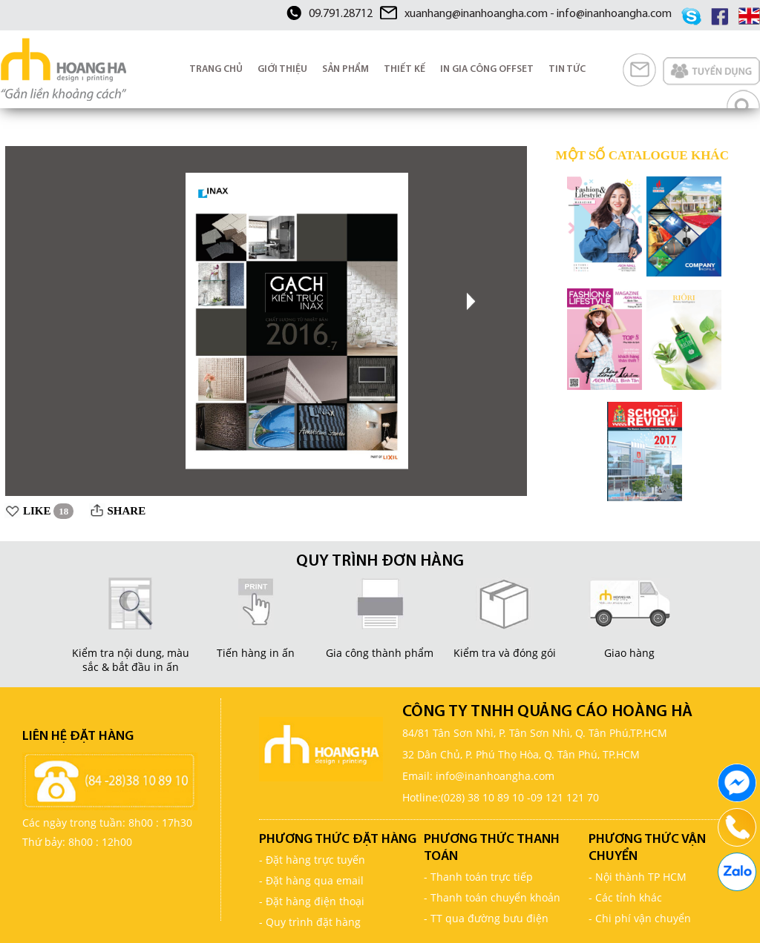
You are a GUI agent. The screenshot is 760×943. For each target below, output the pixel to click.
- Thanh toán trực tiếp (478, 877)
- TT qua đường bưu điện (486, 918)
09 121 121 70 (565, 797)
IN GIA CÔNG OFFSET (487, 69)
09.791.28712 (341, 14)
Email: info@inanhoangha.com (478, 776)
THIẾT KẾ (404, 69)
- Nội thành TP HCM (638, 877)
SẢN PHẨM (345, 69)
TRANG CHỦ (216, 69)
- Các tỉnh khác (625, 897)
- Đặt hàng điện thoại (311, 901)
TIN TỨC (567, 69)
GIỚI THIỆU (282, 69)
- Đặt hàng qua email (311, 880)
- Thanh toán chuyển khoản (492, 897)
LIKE (48, 511)
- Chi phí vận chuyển (640, 918)
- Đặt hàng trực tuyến (312, 860)
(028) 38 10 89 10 (482, 797)
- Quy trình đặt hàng (310, 922)
